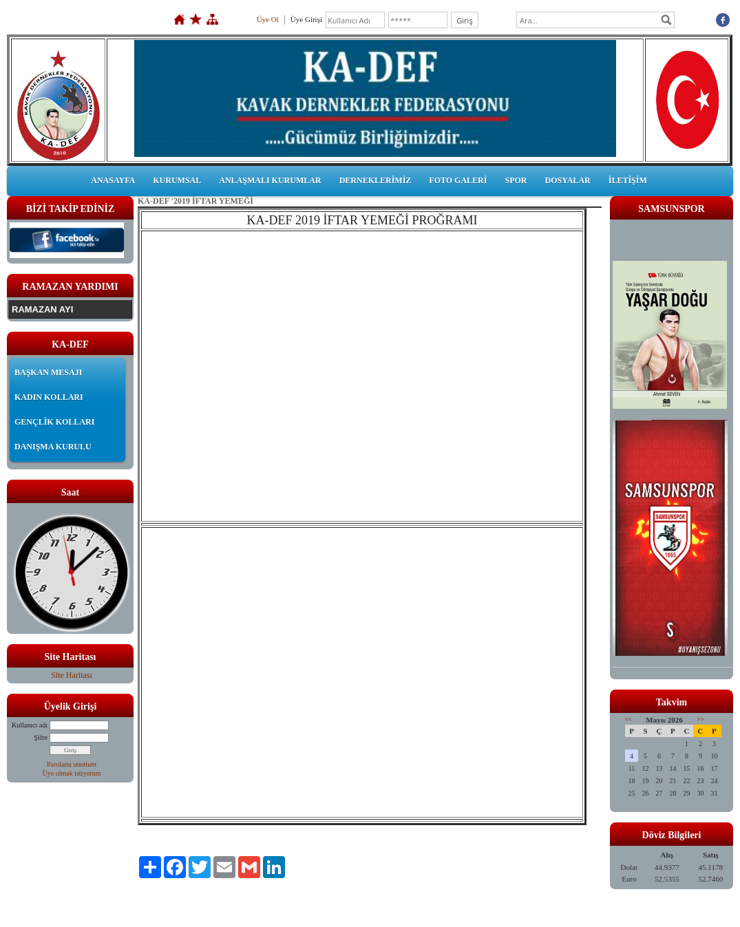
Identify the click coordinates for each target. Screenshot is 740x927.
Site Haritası (71, 675)
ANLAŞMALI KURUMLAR (270, 180)
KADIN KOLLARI (48, 397)
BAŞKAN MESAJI (48, 372)
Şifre (40, 737)
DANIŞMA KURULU (53, 446)
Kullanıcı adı (29, 725)
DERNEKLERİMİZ (375, 180)
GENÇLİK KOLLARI (54, 422)
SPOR (516, 180)
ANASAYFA (113, 180)
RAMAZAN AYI (42, 309)
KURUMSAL (177, 180)
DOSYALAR (567, 180)
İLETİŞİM (628, 180)
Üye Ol (268, 19)
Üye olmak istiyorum (72, 773)
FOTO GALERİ (458, 180)
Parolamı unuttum (71, 764)
